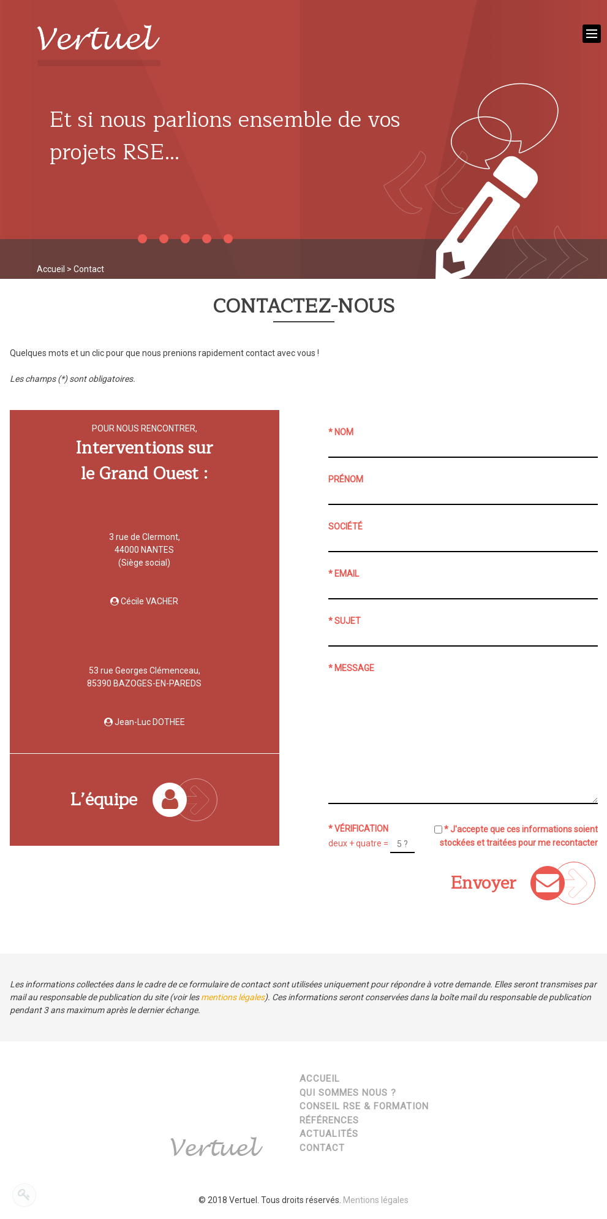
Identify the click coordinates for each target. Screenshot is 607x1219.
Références (329, 1120)
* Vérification (358, 829)
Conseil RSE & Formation (364, 1106)
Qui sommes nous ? (348, 1092)
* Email (343, 574)
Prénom (345, 479)
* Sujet (344, 621)
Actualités (329, 1133)
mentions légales (233, 997)
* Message (351, 668)
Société (345, 526)
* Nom (340, 432)
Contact (322, 1147)
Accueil (51, 269)
